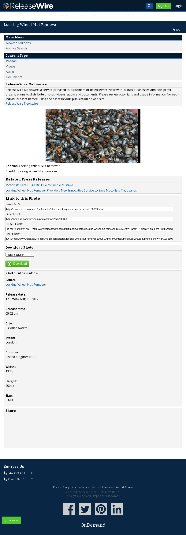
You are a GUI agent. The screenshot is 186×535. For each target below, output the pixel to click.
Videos (10, 66)
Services (63, 15)
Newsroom (99, 15)
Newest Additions (18, 43)
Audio (10, 72)
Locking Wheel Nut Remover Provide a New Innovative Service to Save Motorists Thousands (71, 190)
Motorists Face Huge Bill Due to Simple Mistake (39, 185)
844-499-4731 (17, 473)
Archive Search (16, 48)
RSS (178, 30)
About (130, 15)
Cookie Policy (80, 487)
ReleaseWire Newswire (22, 103)
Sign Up (163, 6)
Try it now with (93, 523)
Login (178, 6)
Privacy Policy (61, 487)
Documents (14, 77)
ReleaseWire (28, 6)
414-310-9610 (17, 479)
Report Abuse (124, 487)
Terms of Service (102, 487)
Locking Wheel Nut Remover (26, 284)
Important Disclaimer (106, 496)
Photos (11, 61)
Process (80, 15)
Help (116, 15)
